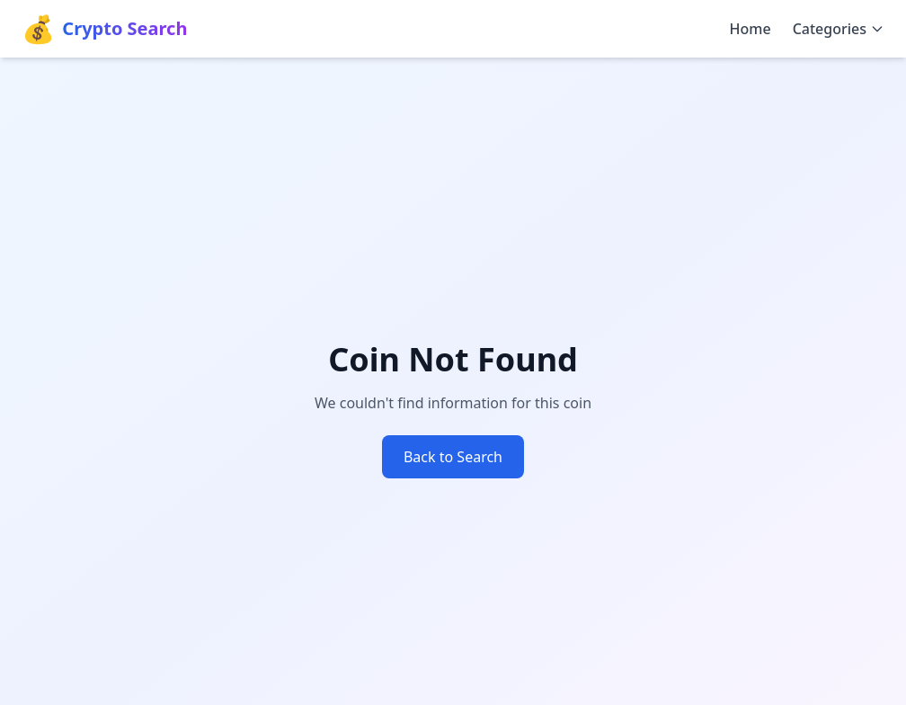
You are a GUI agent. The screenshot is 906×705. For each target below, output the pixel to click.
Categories (838, 29)
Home (750, 29)
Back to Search (453, 457)
